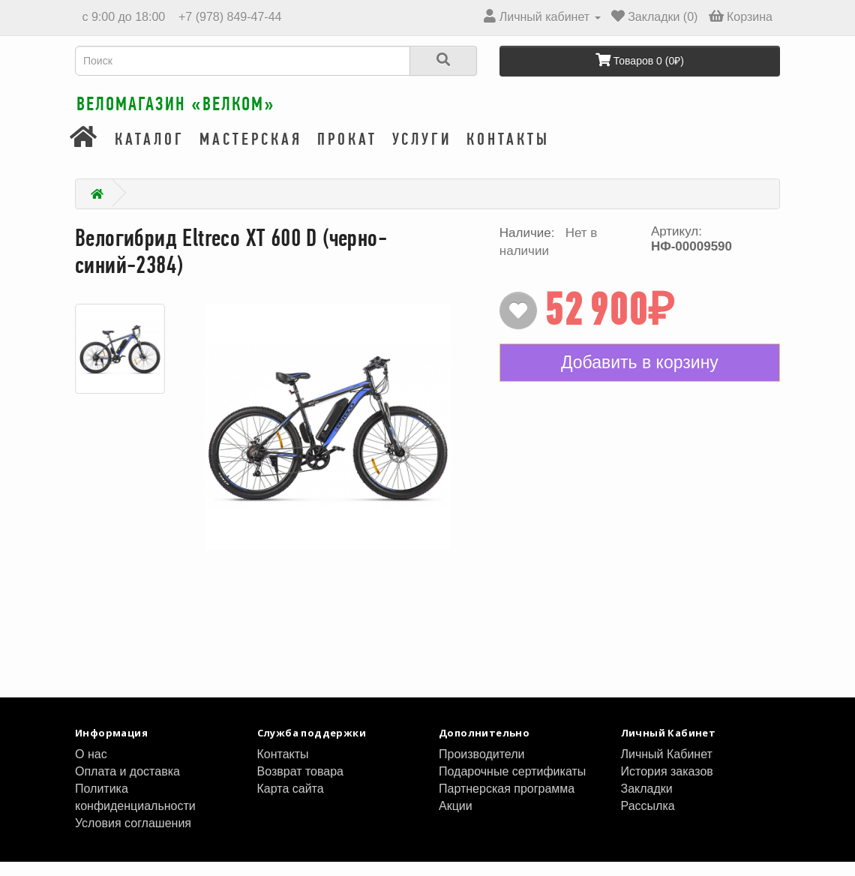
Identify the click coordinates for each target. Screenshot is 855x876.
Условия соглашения (133, 837)
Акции (455, 820)
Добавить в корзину (639, 376)
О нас (91, 768)
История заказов (667, 785)
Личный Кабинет (666, 768)
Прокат (347, 154)
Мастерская (251, 154)
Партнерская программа (506, 802)
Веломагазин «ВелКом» (224, 112)
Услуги (422, 154)
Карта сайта (290, 802)
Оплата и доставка (127, 785)
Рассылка (648, 820)
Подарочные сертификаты (512, 785)
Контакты (508, 154)
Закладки (647, 802)
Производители (482, 768)
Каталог (149, 154)
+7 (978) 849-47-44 (229, 16)
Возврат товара (300, 785)
